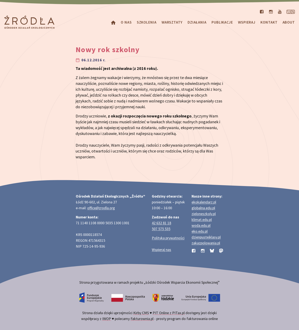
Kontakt (268, 22)
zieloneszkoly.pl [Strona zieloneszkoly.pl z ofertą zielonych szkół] (204, 213)
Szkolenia (147, 22)
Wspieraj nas (161, 249)
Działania (197, 22)
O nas (126, 22)
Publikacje (222, 22)
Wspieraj (246, 22)
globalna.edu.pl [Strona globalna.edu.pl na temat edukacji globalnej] (203, 207)
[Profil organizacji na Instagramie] (271, 11)
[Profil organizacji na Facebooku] (262, 11)
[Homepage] (113, 22)
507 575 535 (161, 228)
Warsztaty (172, 22)
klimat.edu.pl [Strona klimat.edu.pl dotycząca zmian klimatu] (202, 219)
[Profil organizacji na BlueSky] (212, 250)
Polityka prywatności (168, 238)
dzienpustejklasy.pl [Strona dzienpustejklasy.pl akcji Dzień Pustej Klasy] (206, 237)
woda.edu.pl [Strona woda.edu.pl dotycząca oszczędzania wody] (201, 225)
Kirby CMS (141, 312)
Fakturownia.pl (142, 318)
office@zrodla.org (101, 207)
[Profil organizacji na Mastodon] (221, 250)
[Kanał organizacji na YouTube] (280, 11)
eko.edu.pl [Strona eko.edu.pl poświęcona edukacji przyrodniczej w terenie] (200, 231)
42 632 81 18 (161, 222)
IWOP (106, 318)
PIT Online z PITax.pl (169, 312)
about (289, 22)
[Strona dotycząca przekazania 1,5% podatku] (291, 11)
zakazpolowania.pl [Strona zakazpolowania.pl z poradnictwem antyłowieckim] (206, 243)
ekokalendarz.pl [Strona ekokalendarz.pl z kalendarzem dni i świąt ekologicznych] (204, 202)
